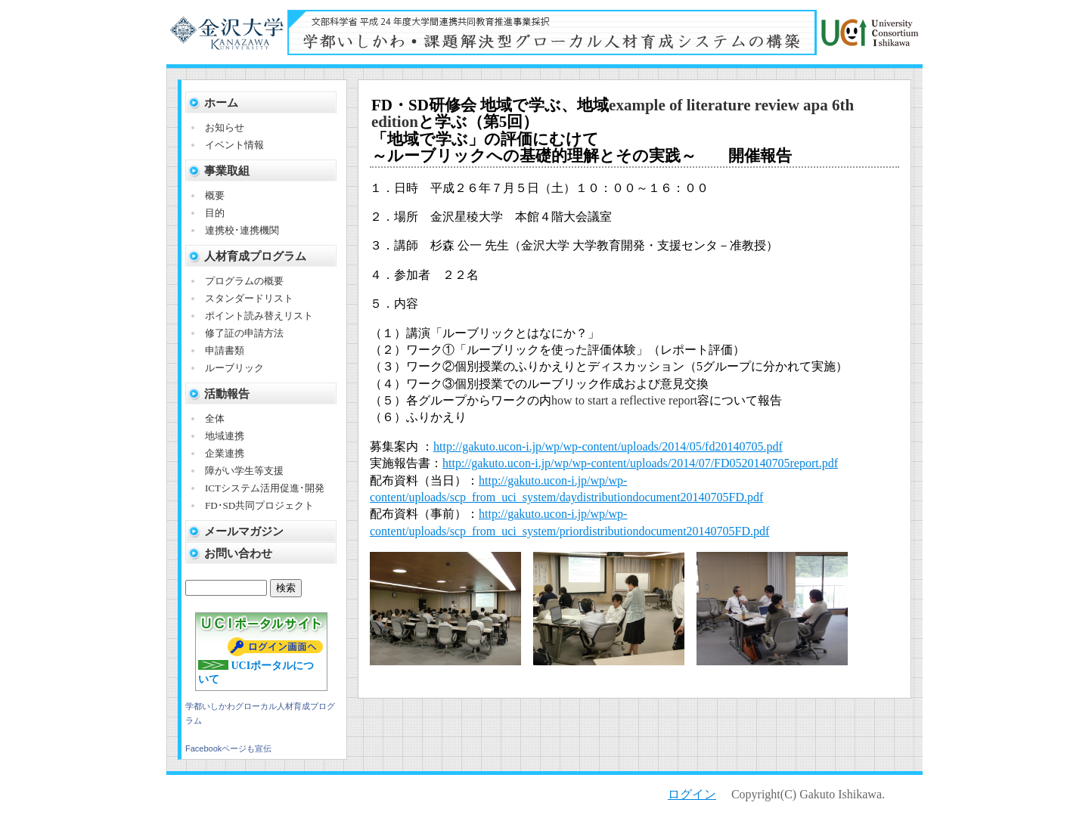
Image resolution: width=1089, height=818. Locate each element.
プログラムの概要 (244, 281)
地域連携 (224, 436)
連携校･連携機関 (242, 230)
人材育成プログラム (255, 256)
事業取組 (227, 171)
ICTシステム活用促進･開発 (264, 488)
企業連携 (224, 453)
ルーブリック (234, 367)
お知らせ (224, 127)
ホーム (221, 103)
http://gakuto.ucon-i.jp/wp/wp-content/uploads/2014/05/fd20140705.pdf (608, 446)
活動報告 (227, 394)
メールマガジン (244, 531)
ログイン (692, 794)
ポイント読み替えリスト (259, 315)
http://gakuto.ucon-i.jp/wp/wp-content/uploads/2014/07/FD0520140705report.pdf (640, 463)
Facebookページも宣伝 (228, 748)
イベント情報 (234, 144)
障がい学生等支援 (244, 470)
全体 (215, 418)
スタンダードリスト (249, 298)
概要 (215, 195)
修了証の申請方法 (244, 333)
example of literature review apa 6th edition (612, 113)
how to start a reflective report (624, 400)
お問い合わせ (238, 553)
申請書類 (224, 350)
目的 (215, 212)
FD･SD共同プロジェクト (259, 505)
